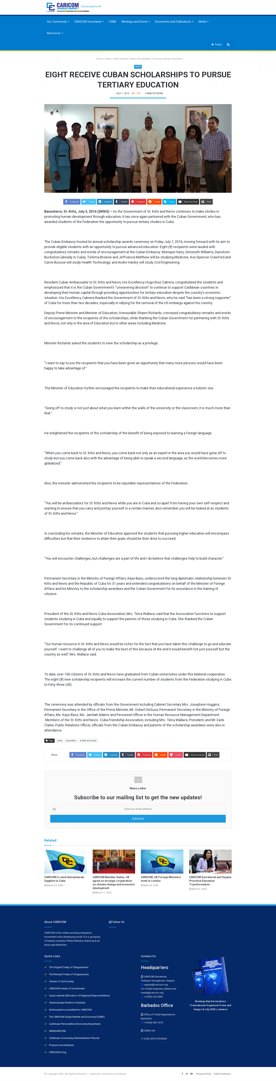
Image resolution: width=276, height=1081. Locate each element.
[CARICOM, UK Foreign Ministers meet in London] (162, 862)
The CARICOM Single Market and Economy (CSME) (77, 1017)
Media (202, 21)
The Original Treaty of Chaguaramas (68, 967)
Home (98, 58)
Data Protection (222, 1074)
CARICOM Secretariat (87, 21)
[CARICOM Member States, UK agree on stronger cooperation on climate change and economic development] (114, 862)
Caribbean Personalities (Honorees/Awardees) (75, 1024)
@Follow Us (116, 922)
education (71, 740)
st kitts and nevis (88, 740)
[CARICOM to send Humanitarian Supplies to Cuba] (65, 862)
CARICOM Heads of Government (67, 988)
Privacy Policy (203, 1074)
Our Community (57, 21)
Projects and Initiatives (61, 1045)
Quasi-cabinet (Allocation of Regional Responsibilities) (79, 995)
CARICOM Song (57, 1052)
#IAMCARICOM (57, 1031)
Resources (54, 33)
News (108, 58)
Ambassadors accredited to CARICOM (70, 1009)
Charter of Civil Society (61, 981)
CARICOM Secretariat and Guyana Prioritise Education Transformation (210, 881)
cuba (59, 740)
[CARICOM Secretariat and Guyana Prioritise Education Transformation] (210, 862)
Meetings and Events (135, 21)
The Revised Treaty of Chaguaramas (69, 974)
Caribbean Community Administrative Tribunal (74, 1038)
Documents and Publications (173, 21)
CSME (112, 21)
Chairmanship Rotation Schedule (67, 1002)
